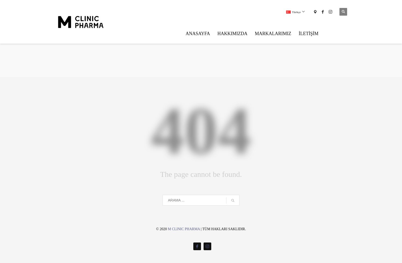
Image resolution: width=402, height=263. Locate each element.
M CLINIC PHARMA (184, 229)
